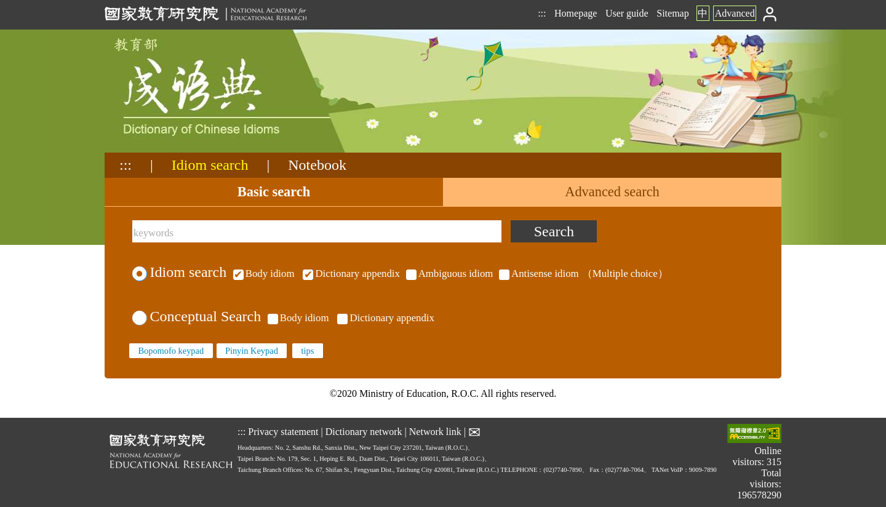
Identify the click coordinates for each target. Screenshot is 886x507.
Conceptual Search (196, 316)
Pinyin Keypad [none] (251, 351)
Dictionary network (363, 431)
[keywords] (316, 231)
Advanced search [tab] (612, 191)
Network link (435, 431)
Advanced (735, 13)
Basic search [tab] (273, 191)
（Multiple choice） (449, 273)
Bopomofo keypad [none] (171, 351)
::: (542, 13)
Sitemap (672, 13)
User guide (627, 13)
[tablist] (443, 192)
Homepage (575, 13)
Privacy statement (283, 431)
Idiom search (210, 165)
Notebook (317, 165)
